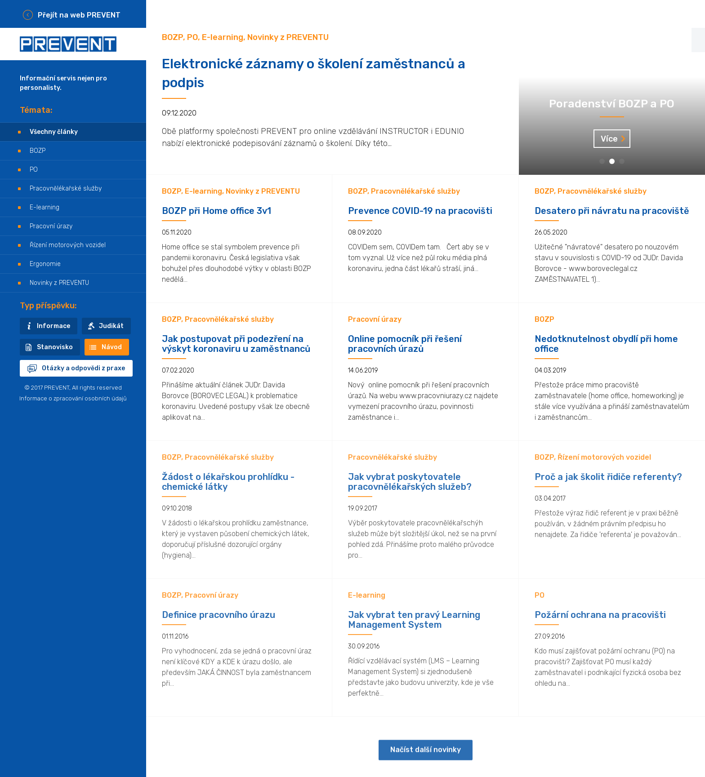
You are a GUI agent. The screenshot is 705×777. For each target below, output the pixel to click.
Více (609, 139)
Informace (53, 326)
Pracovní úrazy (51, 226)
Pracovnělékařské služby (66, 188)
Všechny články (54, 132)
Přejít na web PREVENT (79, 15)
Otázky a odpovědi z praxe (83, 368)
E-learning (44, 207)
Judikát (111, 326)
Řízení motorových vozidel (68, 245)
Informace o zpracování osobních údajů (73, 398)
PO (34, 169)
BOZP (37, 151)
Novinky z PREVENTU (59, 283)
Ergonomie (45, 264)
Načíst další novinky (425, 756)
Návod (112, 347)
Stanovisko (55, 347)
